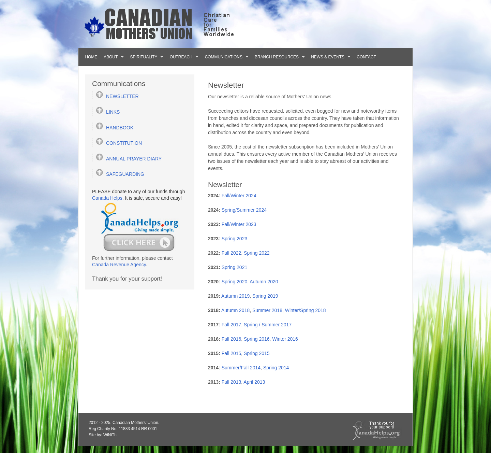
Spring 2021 (235, 267)
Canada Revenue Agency (119, 264)
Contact (366, 57)
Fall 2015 (231, 353)
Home (91, 57)
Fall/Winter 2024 (239, 195)
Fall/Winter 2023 (239, 224)
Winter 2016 (285, 339)
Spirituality (145, 56)
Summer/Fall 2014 (241, 367)
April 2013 (254, 382)
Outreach (182, 56)
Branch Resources (278, 56)
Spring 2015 (257, 353)
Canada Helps (107, 198)
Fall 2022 (231, 253)
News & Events (329, 56)
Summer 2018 (267, 310)
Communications (225, 56)
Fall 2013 (231, 382)
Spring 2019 (265, 296)
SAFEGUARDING (125, 174)
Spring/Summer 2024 (244, 210)
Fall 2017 (231, 324)
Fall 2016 (231, 339)
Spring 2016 (257, 339)
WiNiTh (110, 435)
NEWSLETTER (122, 96)
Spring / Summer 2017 (268, 324)
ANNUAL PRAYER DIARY (134, 158)
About (112, 56)
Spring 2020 (235, 281)
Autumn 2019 (235, 296)
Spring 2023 (235, 238)
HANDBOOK (119, 127)
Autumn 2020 (264, 281)
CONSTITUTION (124, 143)
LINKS (113, 112)
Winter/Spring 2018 (305, 310)
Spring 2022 (257, 253)
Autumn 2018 (235, 310)
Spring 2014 (276, 367)
